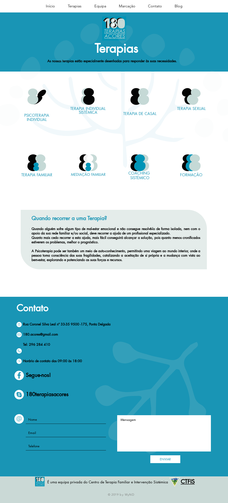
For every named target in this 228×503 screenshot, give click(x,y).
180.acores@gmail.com (40, 334)
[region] (37, 110)
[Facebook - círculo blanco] (19, 375)
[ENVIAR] (165, 459)
